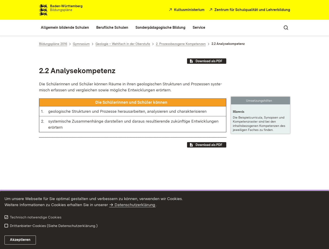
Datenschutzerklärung (135, 204)
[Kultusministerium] (186, 10)
